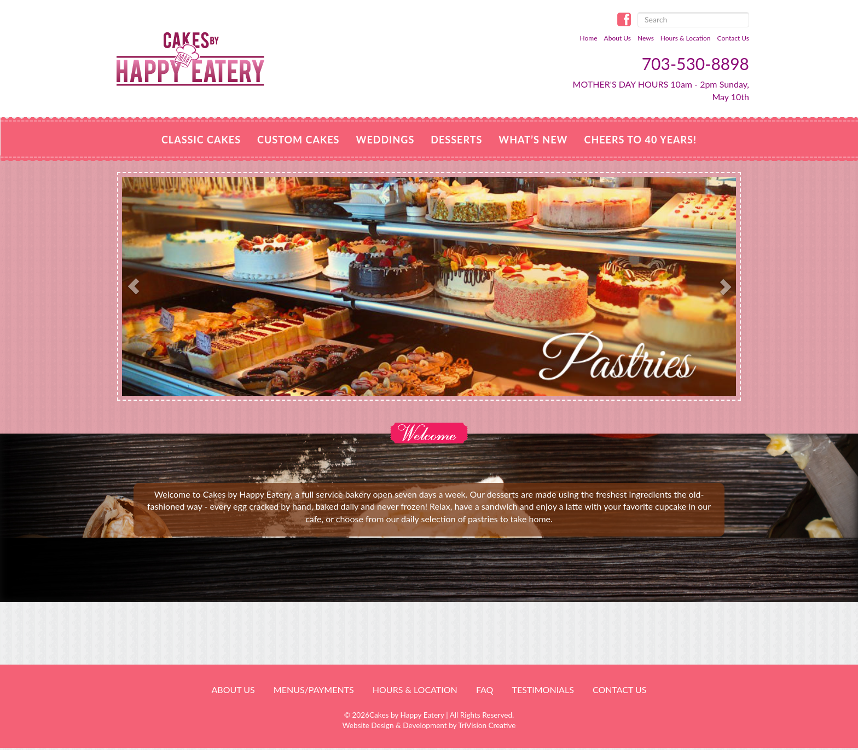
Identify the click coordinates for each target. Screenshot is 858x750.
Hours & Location (685, 38)
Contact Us (733, 38)
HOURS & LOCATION (415, 689)
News (645, 38)
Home (589, 38)
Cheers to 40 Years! (640, 140)
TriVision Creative (486, 725)
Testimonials (542, 689)
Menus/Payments (314, 689)
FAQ (484, 689)
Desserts (456, 140)
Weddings (385, 140)
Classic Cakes (201, 140)
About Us (617, 38)
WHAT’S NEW (532, 140)
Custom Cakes (298, 140)
